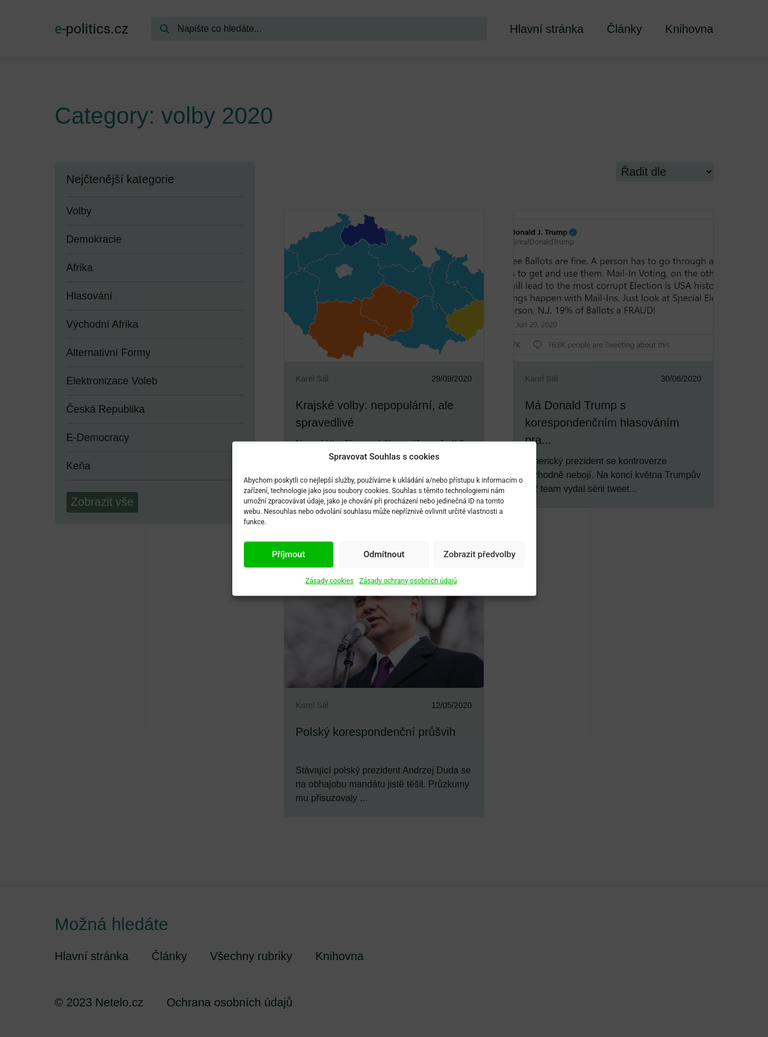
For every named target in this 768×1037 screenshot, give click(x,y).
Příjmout (288, 554)
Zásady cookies (329, 580)
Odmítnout (384, 554)
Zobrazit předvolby (480, 554)
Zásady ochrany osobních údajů (408, 580)
